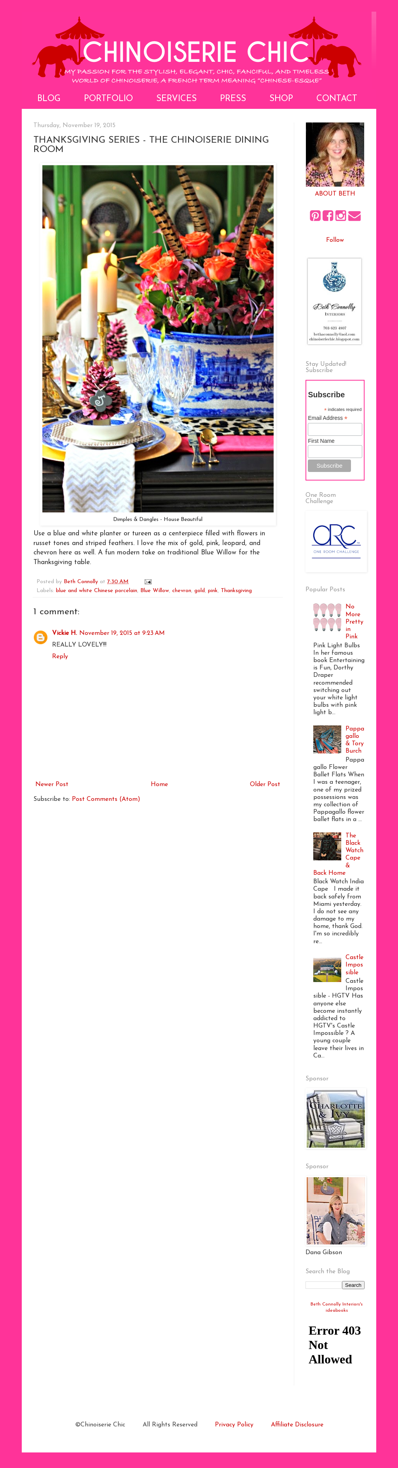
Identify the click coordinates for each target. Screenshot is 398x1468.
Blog (49, 98)
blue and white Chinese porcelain (96, 591)
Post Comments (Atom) (106, 799)
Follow (335, 240)
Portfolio (108, 98)
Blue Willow (154, 591)
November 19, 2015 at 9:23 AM (122, 633)
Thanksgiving (236, 591)
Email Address (327, 418)
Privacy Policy (234, 1425)
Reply (60, 657)
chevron (181, 591)
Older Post (265, 784)
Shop (281, 98)
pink (213, 591)
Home (159, 784)
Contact (336, 98)
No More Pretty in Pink (354, 622)
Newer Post (51, 784)
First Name (321, 441)
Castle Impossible (354, 964)
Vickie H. (64, 633)
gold (199, 591)
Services (176, 98)
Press (233, 98)
